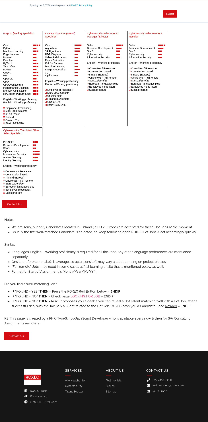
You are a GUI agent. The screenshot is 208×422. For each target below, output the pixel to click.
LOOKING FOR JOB (85, 296)
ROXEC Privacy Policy (81, 5)
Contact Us (157, 370)
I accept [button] (170, 14)
